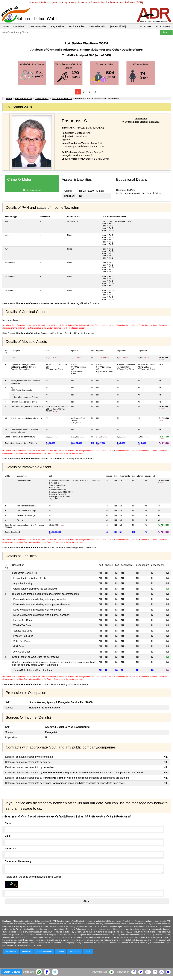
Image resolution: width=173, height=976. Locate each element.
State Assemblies (37, 26)
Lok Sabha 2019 (23, 98)
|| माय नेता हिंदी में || (117, 26)
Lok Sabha (18, 26)
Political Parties (76, 26)
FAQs (88, 952)
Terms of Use (75, 952)
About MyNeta (163, 26)
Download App (99, 972)
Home (6, 26)
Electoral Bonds (97, 26)
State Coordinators (44, 952)
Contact (61, 952)
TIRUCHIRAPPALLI (62, 98)
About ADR (145, 26)
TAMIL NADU (42, 98)
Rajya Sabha (57, 26)
